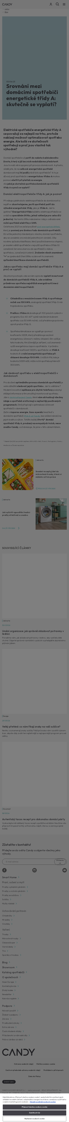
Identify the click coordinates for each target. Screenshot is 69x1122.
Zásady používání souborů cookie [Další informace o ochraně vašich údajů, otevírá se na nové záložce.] (43, 1102)
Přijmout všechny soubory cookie (34, 1107)
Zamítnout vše (34, 1113)
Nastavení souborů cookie (34, 1119)
